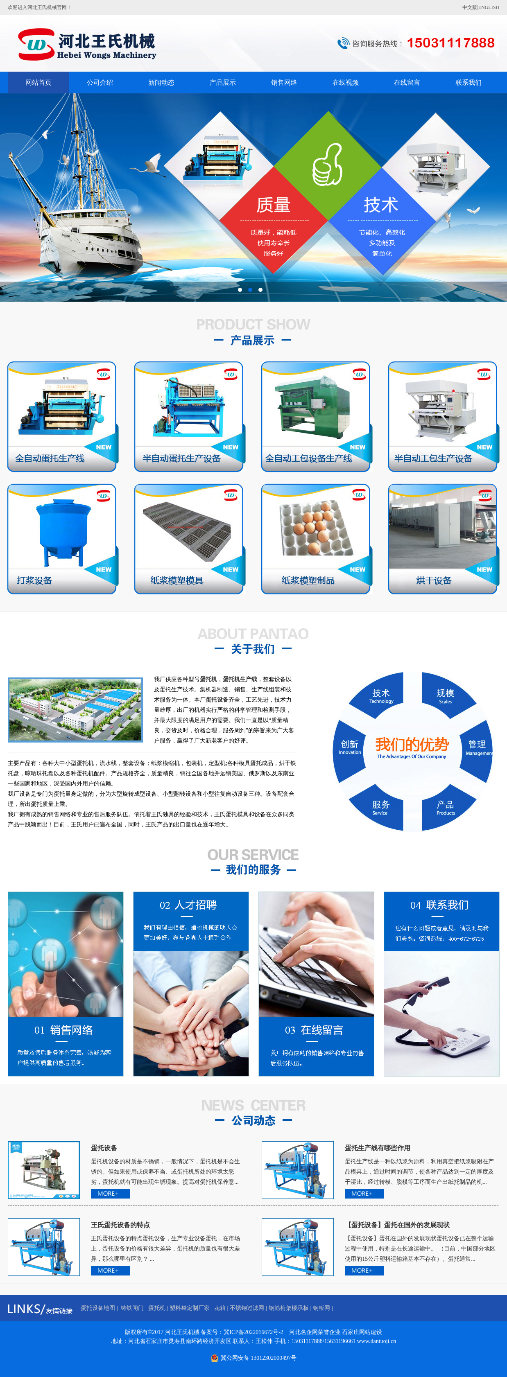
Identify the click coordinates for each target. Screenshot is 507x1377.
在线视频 (346, 82)
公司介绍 (100, 82)
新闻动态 (161, 82)
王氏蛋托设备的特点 (120, 1224)
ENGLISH (488, 7)
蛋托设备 (104, 1147)
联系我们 (468, 82)
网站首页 (38, 82)
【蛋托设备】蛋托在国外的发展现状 (397, 1224)
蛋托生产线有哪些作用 (377, 1147)
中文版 (469, 7)
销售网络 (284, 82)
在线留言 (407, 82)
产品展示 (223, 82)
